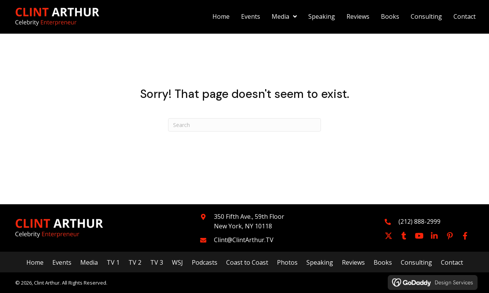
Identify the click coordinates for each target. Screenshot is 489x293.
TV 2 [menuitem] (134, 262)
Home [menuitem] (35, 262)
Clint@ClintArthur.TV (244, 240)
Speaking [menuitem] (319, 262)
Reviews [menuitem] (353, 262)
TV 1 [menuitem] (113, 262)
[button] (388, 236)
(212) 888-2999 (419, 221)
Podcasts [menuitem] (204, 262)
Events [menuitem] (61, 262)
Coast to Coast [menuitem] (247, 262)
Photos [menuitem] (287, 262)
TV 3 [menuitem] (156, 262)
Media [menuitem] (89, 262)
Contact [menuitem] (452, 262)
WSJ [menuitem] (177, 262)
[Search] (244, 125)
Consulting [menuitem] (416, 262)
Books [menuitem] (383, 262)
